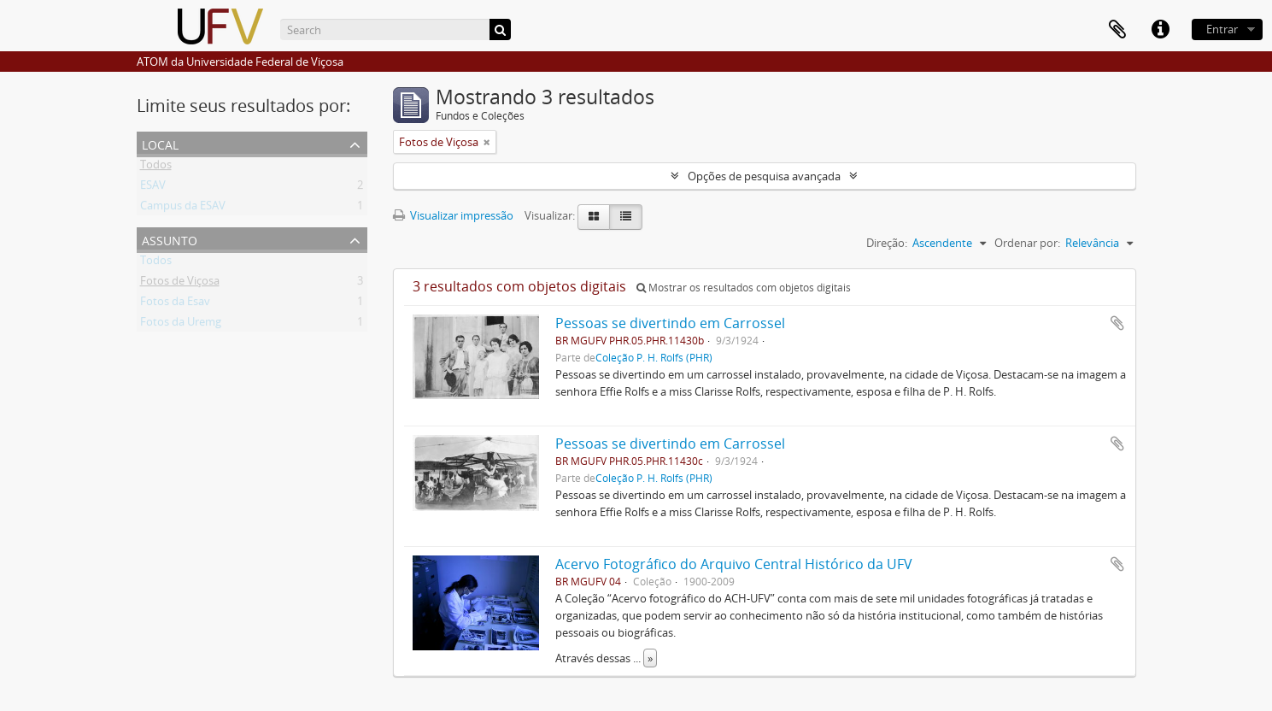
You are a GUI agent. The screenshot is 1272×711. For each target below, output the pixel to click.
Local (160, 143)
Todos (156, 167)
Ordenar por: (1027, 242)
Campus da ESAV (183, 208)
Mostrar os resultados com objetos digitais (743, 287)
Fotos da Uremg (180, 324)
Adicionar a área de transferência (1117, 323)
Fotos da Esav (175, 304)
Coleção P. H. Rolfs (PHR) (653, 357)
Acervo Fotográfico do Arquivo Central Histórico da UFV (733, 564)
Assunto (169, 238)
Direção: (886, 242)
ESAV (153, 188)
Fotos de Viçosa (180, 283)
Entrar (1222, 29)
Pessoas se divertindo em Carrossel (670, 323)
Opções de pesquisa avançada (764, 176)
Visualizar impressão (453, 215)
